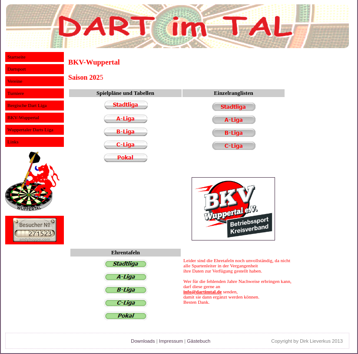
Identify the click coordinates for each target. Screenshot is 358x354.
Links (12, 141)
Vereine (14, 81)
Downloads (143, 341)
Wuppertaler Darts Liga (30, 129)
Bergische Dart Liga (27, 105)
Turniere (15, 93)
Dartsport (16, 68)
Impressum (171, 341)
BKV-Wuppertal (23, 117)
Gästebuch (198, 341)
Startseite (16, 56)
